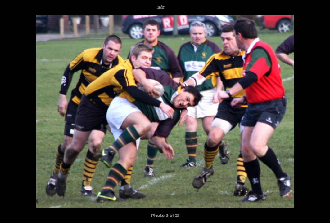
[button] (304, 9)
